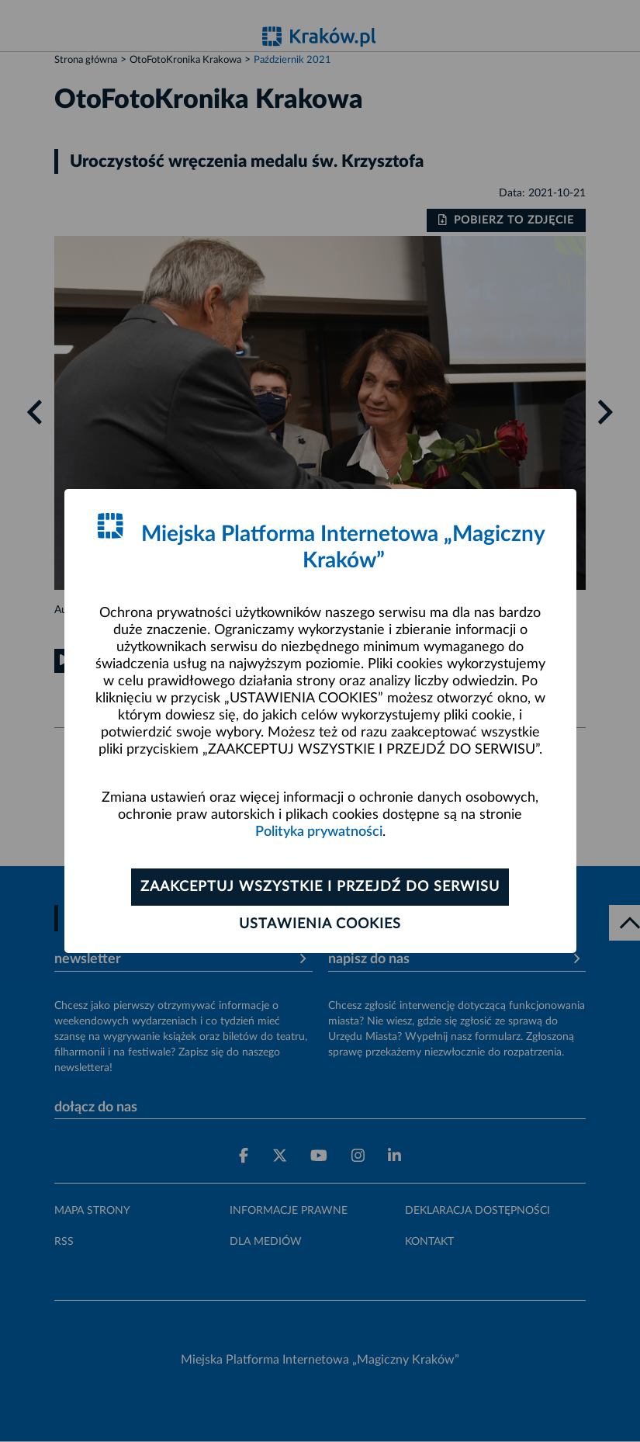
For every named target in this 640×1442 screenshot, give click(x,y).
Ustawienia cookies (320, 924)
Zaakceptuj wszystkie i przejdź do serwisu (320, 887)
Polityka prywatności (318, 832)
